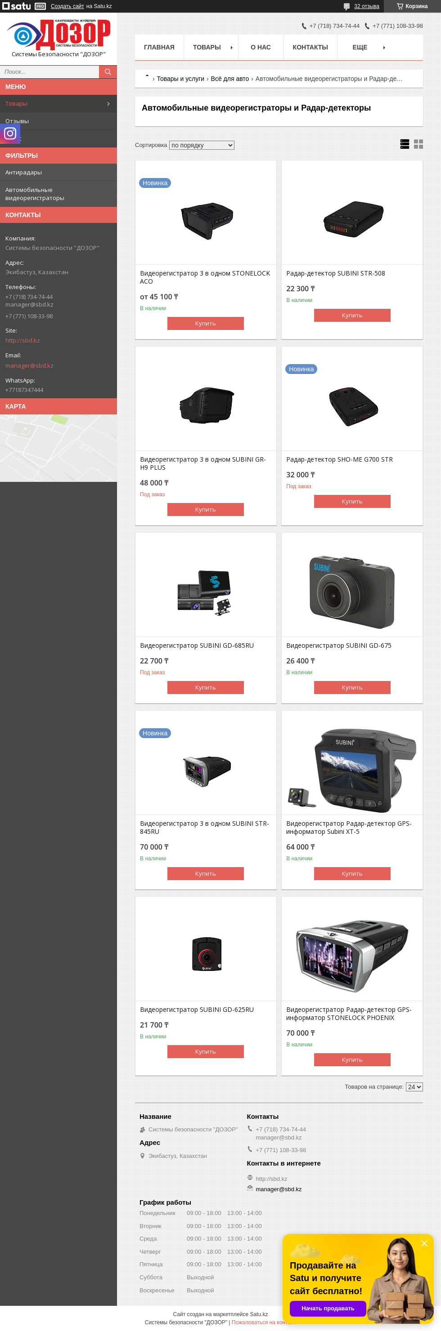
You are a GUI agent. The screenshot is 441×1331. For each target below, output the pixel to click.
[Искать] (108, 72)
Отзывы (17, 121)
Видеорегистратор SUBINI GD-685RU (197, 645)
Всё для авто (230, 78)
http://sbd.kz (22, 340)
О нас (13, 138)
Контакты (310, 47)
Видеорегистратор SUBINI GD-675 (339, 645)
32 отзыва (366, 6)
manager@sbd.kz (29, 365)
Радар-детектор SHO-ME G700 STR (339, 459)
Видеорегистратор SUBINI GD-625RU (197, 1010)
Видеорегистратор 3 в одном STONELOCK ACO (205, 277)
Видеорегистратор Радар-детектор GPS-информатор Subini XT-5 (349, 827)
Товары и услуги (180, 78)
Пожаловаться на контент (264, 1322)
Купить (205, 323)
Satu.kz (259, 1314)
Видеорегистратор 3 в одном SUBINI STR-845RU (204, 827)
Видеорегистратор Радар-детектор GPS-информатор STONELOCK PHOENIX (349, 1014)
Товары (16, 103)
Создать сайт (67, 6)
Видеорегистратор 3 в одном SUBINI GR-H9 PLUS (203, 463)
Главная (159, 47)
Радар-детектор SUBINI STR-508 (335, 273)
